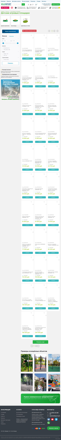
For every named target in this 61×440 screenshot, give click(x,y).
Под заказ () (7, 49)
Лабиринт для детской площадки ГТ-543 (26, 106)
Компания (3, 1)
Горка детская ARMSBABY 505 (40, 245)
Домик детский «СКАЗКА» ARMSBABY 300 (53, 272)
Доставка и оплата (16, 1)
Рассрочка (33, 1)
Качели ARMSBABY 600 (52, 77)
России (15, 431)
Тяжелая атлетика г (44, 8)
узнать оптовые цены (30, 30)
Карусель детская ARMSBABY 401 (51, 217)
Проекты (9, 1)
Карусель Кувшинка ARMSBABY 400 (26, 217)
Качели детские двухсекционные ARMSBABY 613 (38, 162)
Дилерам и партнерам (5, 420)
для (21, 8)
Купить (27, 58)
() (6, 53)
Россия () (6, 59)
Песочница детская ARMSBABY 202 (39, 189)
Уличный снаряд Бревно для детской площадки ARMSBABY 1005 (27, 78)
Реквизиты (3, 423)
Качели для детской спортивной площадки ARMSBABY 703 (39, 106)
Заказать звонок (53, 428)
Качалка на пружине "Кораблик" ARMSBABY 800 (52, 162)
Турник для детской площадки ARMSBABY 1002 (39, 78)
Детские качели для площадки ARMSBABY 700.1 (52, 106)
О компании (3, 412)
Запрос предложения (10, 31)
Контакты (44, 1)
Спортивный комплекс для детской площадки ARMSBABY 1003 (40, 328)
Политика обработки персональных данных (32, 437)
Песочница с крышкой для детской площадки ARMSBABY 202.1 (27, 189)
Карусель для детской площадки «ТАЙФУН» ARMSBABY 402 (26, 245)
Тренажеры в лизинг (20, 416)
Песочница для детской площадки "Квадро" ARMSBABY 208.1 (40, 51)
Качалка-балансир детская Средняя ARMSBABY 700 (40, 134)
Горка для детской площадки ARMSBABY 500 (40, 300)
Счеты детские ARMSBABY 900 (53, 50)
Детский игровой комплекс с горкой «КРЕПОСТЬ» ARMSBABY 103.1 (53, 300)
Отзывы (38, 1)
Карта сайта (57, 438)
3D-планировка (19, 414)
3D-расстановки (25, 1)
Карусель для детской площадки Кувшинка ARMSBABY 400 (39, 217)
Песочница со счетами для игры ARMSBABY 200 (27, 300)
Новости (3, 416)
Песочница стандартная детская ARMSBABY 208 (27, 50)
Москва (6, 431)
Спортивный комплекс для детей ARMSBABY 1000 (27, 272)
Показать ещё (40, 342)
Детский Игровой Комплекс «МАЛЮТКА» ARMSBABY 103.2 (39, 273)
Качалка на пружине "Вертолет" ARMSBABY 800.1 (26, 134)
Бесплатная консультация (21, 412)
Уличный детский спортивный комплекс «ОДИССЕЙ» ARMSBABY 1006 (27, 328)
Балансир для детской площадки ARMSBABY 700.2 (52, 134)
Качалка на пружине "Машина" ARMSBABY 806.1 (53, 245)
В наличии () (6, 48)
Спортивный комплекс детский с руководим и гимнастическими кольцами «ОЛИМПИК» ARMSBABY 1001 (52, 189)
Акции (2, 422)
